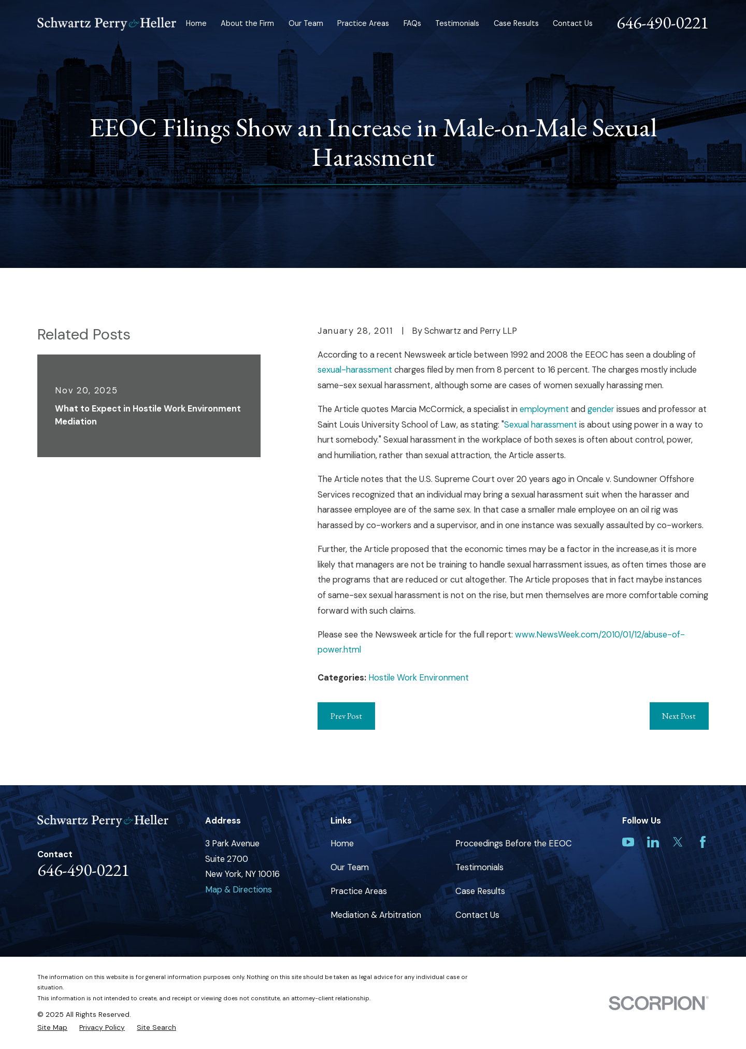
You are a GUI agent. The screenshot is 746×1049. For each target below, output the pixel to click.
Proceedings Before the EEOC (513, 843)
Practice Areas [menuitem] (363, 23)
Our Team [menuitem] (306, 23)
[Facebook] (703, 842)
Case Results (480, 891)
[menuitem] (52, 1027)
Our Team (350, 867)
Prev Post (346, 715)
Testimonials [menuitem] (457, 23)
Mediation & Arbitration (376, 915)
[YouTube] (628, 842)
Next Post (679, 715)
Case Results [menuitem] (516, 23)
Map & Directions (238, 889)
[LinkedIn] (653, 842)
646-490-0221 (662, 22)
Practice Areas (359, 891)
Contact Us (477, 915)
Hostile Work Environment (418, 677)
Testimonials (479, 867)
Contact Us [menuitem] (573, 23)
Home (342, 843)
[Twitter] (678, 842)
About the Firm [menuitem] (247, 23)
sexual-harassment (355, 369)
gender (600, 409)
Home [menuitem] (196, 23)
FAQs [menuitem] (412, 23)
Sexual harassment (540, 424)
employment (544, 409)
